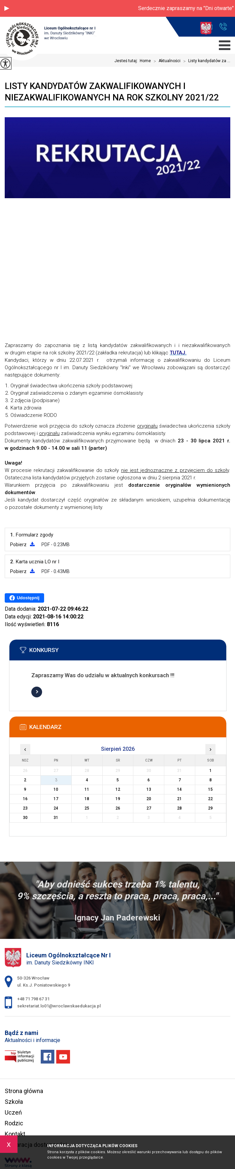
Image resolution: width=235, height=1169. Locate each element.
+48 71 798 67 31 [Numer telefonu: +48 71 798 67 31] (33, 998)
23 (25, 808)
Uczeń (13, 1112)
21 (179, 798)
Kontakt (15, 1133)
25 (87, 808)
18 (87, 798)
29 (210, 808)
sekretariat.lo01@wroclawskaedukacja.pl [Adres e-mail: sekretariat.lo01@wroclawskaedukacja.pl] (59, 1005)
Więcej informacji (36, 692)
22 (210, 798)
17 (56, 798)
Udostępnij (24, 598)
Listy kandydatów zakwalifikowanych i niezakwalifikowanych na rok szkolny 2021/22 (112, 91)
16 (25, 798)
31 (56, 817)
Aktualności (165, 61)
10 (56, 789)
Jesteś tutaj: (127, 61)
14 (179, 789)
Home (145, 61)
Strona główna (24, 1090)
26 (117, 808)
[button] (6, 8)
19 (117, 798)
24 (56, 808)
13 (148, 789)
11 (87, 789)
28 (179, 808)
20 (148, 798)
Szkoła (14, 1101)
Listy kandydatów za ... (205, 61)
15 (210, 789)
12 (117, 789)
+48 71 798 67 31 (223, 26)
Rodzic (14, 1123)
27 (148, 808)
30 (25, 817)
